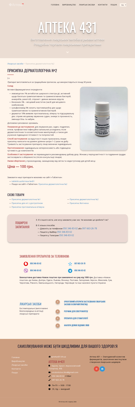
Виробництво (69, 5)
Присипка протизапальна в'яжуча (28, 207)
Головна (55, 5)
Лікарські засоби (87, 5)
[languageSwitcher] (123, 5)
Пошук (114, 5)
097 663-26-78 (89, 228)
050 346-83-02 (70, 228)
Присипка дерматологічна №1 (26, 199)
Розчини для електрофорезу (76, 311)
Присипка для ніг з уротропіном (27, 203)
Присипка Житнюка (79, 203)
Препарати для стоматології (76, 318)
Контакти (102, 5)
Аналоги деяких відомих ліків (76, 325)
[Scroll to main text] (67, 50)
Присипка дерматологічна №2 (52, 184)
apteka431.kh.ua (58, 356)
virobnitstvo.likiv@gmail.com (65, 372)
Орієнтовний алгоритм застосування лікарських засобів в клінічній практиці (84, 303)
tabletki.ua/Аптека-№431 (23, 181)
